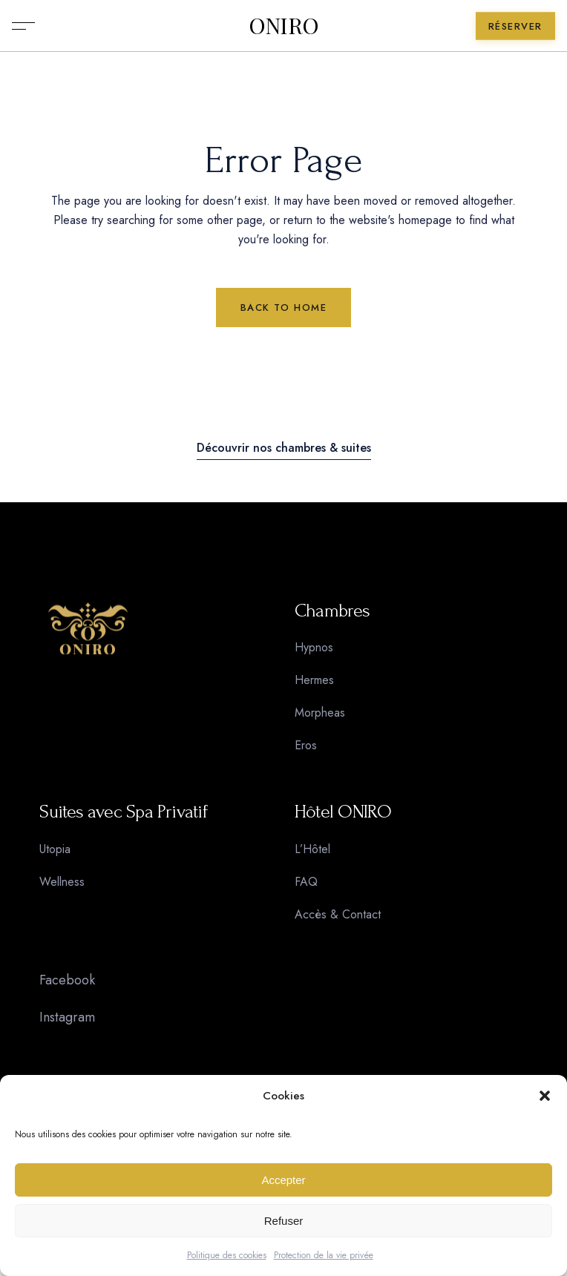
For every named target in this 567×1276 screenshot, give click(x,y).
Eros (306, 745)
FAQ (306, 881)
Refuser (284, 1220)
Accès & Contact (338, 914)
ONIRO (284, 26)
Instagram (67, 1017)
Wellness (62, 881)
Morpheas (320, 712)
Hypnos (314, 647)
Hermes (314, 679)
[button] (544, 1095)
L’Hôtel (312, 849)
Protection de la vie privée (323, 1255)
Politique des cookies (226, 1255)
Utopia (55, 849)
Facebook (67, 980)
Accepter (283, 1180)
